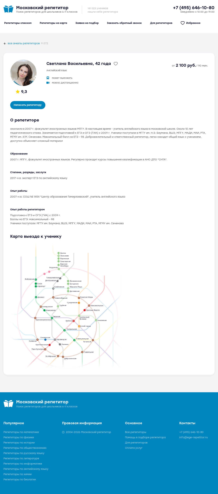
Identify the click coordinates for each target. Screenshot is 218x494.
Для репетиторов (136, 442)
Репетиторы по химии (18, 474)
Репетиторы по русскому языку (24, 453)
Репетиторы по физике (19, 437)
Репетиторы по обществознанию (25, 447)
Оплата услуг (133, 447)
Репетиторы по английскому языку (26, 469)
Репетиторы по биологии (20, 479)
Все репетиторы (135, 432)
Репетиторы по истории (19, 442)
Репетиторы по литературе (21, 458)
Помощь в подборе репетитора (145, 437)
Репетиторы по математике (21, 432)
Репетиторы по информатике (23, 463)
